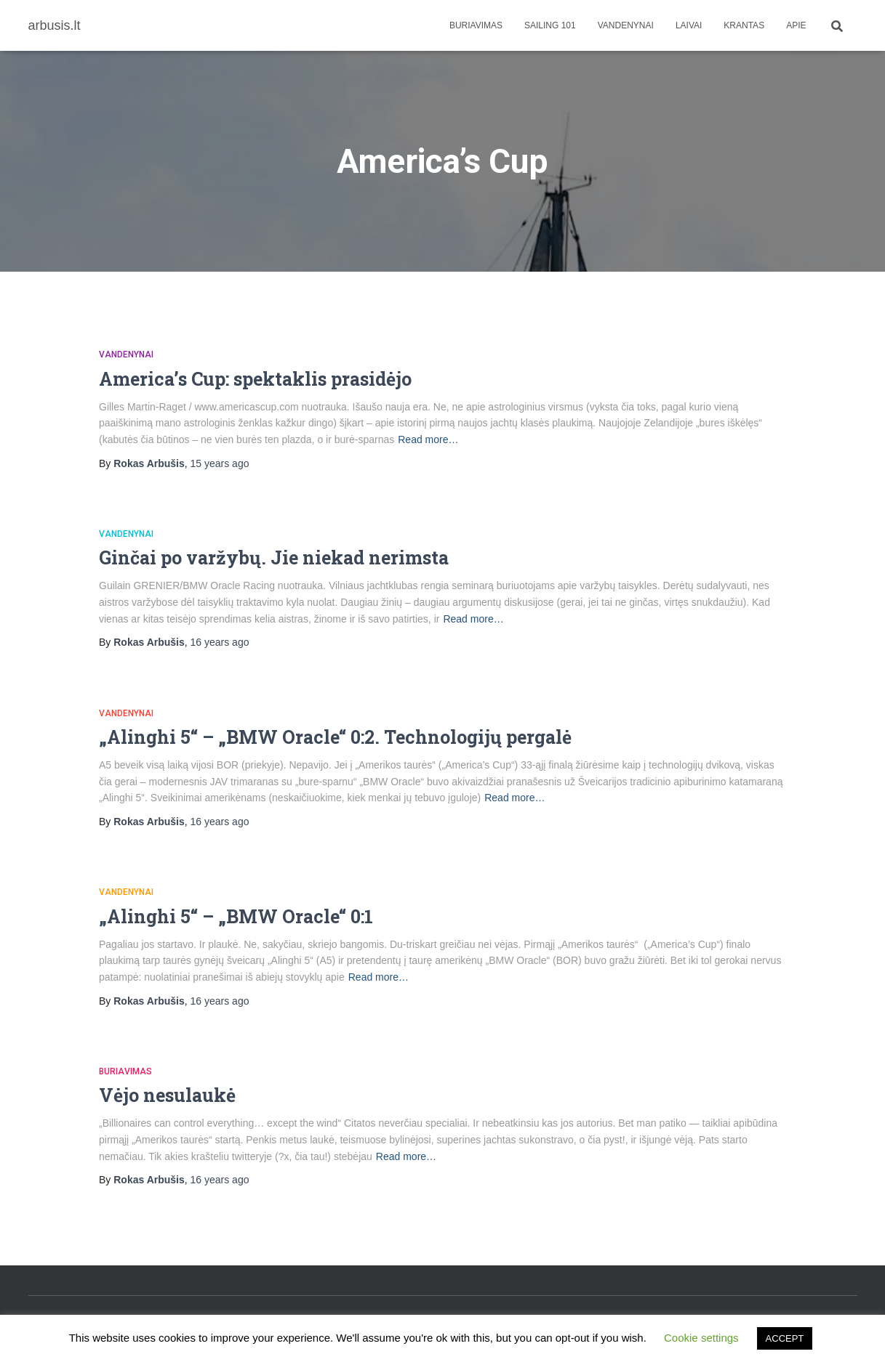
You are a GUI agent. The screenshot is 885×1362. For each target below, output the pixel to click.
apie (796, 25)
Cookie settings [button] (701, 1337)
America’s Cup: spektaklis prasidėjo (255, 379)
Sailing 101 (550, 25)
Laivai (689, 25)
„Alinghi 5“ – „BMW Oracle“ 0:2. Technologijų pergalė (335, 737)
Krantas (744, 25)
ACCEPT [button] (785, 1338)
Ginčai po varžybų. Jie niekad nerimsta (274, 557)
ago (220, 463)
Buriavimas (475, 25)
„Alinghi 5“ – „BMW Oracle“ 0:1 (236, 916)
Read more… (428, 439)
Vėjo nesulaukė (167, 1095)
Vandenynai (626, 25)
